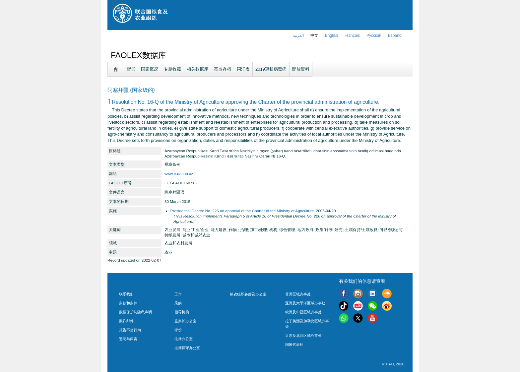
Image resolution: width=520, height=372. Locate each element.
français (352, 35)
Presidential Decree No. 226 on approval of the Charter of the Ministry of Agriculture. (242, 211)
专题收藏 (172, 69)
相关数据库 (197, 69)
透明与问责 (128, 339)
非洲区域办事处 (298, 294)
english (331, 35)
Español (395, 35)
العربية (298, 35)
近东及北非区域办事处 (303, 336)
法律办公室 (183, 339)
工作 (178, 294)
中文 (314, 35)
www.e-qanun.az (178, 173)
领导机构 (181, 312)
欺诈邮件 (126, 321)
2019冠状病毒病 (271, 69)
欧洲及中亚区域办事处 (303, 312)
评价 (178, 330)
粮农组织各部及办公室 (248, 294)
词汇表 (243, 69)
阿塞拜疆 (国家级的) (131, 90)
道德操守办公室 (187, 348)
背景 (131, 69)
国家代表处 (294, 344)
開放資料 (300, 69)
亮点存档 (222, 69)
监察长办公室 (185, 321)
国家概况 (149, 69)
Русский (373, 35)
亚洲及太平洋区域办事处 (305, 303)
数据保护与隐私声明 (135, 312)
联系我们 (126, 294)
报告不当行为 (130, 330)
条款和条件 (128, 303)
